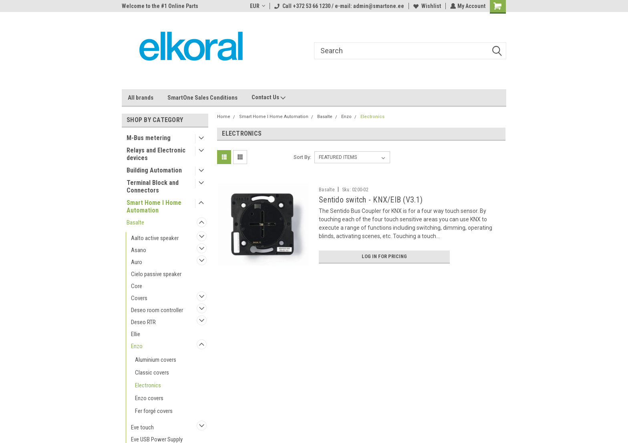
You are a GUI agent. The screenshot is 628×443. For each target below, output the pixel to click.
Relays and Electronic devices (156, 154)
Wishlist (426, 6)
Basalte (135, 222)
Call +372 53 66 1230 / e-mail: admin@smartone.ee (338, 6)
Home (223, 116)
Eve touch (142, 427)
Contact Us (269, 98)
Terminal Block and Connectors (153, 186)
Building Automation (154, 170)
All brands (140, 97)
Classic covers (152, 372)
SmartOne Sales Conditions (202, 97)
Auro (136, 262)
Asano (138, 250)
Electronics (148, 385)
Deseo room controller (157, 310)
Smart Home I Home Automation (154, 206)
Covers (139, 298)
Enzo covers (149, 398)
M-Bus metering (149, 138)
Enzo (137, 346)
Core (136, 286)
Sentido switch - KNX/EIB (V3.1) (371, 199)
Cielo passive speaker (156, 274)
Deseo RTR (143, 322)
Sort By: (302, 157)
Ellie (135, 334)
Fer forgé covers (154, 411)
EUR (256, 6)
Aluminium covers (155, 359)
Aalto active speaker (155, 238)
